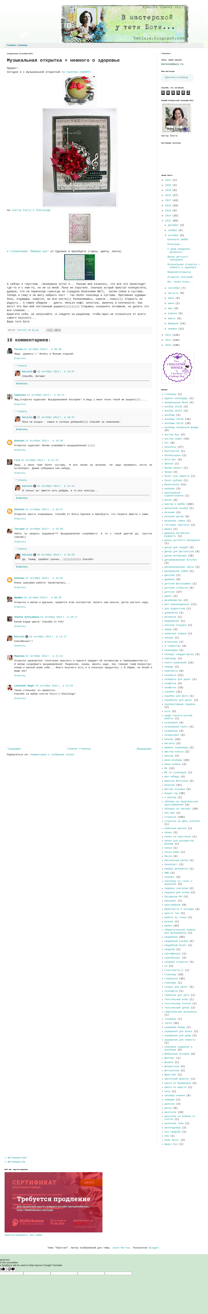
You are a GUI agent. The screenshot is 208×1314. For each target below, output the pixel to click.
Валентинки (171, 484)
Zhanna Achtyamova (26, 617)
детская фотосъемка (177, 583)
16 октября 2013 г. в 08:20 (42, 597)
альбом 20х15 (173, 410)
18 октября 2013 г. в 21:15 (44, 656)
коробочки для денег (178, 700)
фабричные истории (176, 1054)
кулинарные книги (176, 726)
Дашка (168, 529)
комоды (168, 666)
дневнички (171, 612)
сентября (174, 288)
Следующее (14, 749)
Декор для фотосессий (179, 551)
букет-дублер (173, 480)
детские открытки (176, 588)
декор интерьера (175, 555)
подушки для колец (176, 892)
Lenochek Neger (24, 685)
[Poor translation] (11, 1269)
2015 (169, 210)
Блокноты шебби (177, 239)
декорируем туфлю (176, 571)
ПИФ (166, 873)
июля (171, 298)
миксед (168, 756)
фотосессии (171, 1070)
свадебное (171, 937)
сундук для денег (176, 987)
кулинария (171, 722)
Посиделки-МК (173, 896)
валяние (169, 488)
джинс (168, 596)
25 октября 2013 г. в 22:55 (54, 685)
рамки (168, 925)
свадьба (169, 949)
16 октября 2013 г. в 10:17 (59, 617)
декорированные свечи (179, 567)
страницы (170, 394)
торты (168, 1023)
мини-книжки (172, 764)
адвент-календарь (176, 398)
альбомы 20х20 (174, 419)
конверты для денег (177, 679)
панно (168, 832)
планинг (169, 877)
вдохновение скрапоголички (174, 494)
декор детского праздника (182, 540)
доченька (170, 617)
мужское (169, 785)
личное (168, 739)
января (173, 328)
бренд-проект (173, 468)
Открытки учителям (179, 277)
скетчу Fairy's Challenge (31, 210)
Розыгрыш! (174, 244)
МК (165, 768)
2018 (169, 195)
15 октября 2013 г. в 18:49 (44, 529)
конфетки (170, 687)
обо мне (169, 813)
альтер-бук (171, 434)
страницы (170, 974)
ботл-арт (170, 459)
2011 (169, 340)
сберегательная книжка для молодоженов (179, 931)
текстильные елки (176, 999)
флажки (168, 1062)
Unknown (19, 440)
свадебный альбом (176, 941)
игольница (171, 642)
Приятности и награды (179, 909)
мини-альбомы (173, 760)
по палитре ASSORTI (75, 72)
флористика (171, 1066)
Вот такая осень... (180, 281)
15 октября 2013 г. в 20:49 (55, 554)
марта (172, 318)
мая (171, 308)
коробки (169, 691)
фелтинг (169, 1058)
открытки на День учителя (182, 821)
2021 (169, 180)
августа (174, 293)
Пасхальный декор (176, 860)
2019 (169, 190)
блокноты (170, 447)
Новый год (171, 793)
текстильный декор (176, 1007)
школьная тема (174, 1123)
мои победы (171, 776)
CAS (166, 1136)
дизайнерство (173, 600)
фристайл (170, 1074)
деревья (169, 579)
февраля (174, 323)
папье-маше (171, 852)
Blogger (154, 1248)
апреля (173, 313)
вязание (169, 512)
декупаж (169, 575)
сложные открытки (176, 962)
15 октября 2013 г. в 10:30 (44, 440)
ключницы (170, 658)
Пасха (168, 856)
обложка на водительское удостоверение (181, 803)
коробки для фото (176, 696)
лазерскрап (171, 735)
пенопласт (171, 864)
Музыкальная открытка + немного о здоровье (183, 266)
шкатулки (170, 1112)
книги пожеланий (175, 662)
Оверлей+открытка (179, 272)
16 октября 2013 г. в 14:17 (48, 636)
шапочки (169, 1104)
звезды (168, 637)
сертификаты (172, 953)
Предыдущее (144, 749)
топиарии (170, 1019)
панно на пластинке (177, 836)
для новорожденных (176, 604)
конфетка (170, 683)
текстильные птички (177, 1003)
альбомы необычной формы (181, 427)
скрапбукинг (172, 958)
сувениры (170, 982)
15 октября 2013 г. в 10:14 (45, 395)
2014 (169, 215)
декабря (174, 225)
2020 (169, 185)
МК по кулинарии (175, 772)
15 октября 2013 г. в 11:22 (55, 486)
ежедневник (171, 621)
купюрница (171, 731)
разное (168, 921)
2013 (169, 220)
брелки (168, 463)
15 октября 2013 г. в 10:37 (55, 371)
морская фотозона (176, 781)
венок (168, 500)
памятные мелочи (175, 828)
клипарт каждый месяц (179, 654)
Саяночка (20, 395)
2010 (169, 345)
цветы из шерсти (175, 1087)
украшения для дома (177, 1035)
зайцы (168, 629)
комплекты (171, 671)
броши (168, 472)
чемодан (169, 1099)
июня (171, 303)
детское (169, 592)
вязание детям (174, 516)
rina (17, 460)
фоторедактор (16, 1162)
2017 (169, 200)
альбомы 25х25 (174, 423)
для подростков (174, 608)
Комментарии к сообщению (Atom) (52, 754)
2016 (169, 205)
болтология (171, 451)
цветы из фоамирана (177, 1083)
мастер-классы (174, 751)
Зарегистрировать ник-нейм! (24, 1235)
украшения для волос (178, 1031)
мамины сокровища (176, 747)
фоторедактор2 (17, 1157)
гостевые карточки (176, 525)
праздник (170, 900)
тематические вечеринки (180, 1012)
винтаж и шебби (174, 504)
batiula (27, 371)
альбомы (169, 415)
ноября (173, 230)
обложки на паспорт (177, 808)
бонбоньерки (172, 455)
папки (168, 848)
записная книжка (175, 633)
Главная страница (17, 45)
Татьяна (19, 529)
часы (167, 1091)
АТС (166, 443)
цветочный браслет (176, 1079)
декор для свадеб (176, 547)
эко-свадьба (172, 1132)
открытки (170, 817)
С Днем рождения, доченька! (179, 250)
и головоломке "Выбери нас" (28, 251)
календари (171, 650)
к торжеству (172, 646)
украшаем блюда (174, 1027)
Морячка (19, 656)
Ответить (20, 358)
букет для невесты (176, 476)
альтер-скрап (173, 438)
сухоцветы (171, 991)
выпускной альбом (176, 508)
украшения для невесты (179, 1040)
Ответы (22, 365)
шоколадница (172, 1127)
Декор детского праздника (177, 258)
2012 (169, 335)
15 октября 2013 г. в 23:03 (44, 578)
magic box (171, 1144)
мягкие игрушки (174, 789)
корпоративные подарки (179, 704)
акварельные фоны (176, 402)
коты (167, 711)
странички (171, 978)
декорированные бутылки (180, 560)
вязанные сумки (174, 521)
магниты (169, 743)
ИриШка (18, 597)
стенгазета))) (174, 970)
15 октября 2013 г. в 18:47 (44, 509)
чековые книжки (174, 1095)
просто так (171, 913)
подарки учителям (176, 888)
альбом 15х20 (173, 406)
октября (174, 235)
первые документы (176, 868)
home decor (171, 1140)
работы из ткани (175, 917)
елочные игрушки (175, 625)
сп (165, 966)
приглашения (172, 905)
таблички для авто (176, 995)
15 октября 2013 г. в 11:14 (39, 460)
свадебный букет (175, 945)
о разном (170, 797)
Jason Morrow (121, 1248)
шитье (168, 1108)
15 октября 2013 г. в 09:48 (42, 349)
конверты (170, 675)
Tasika (18, 349)
